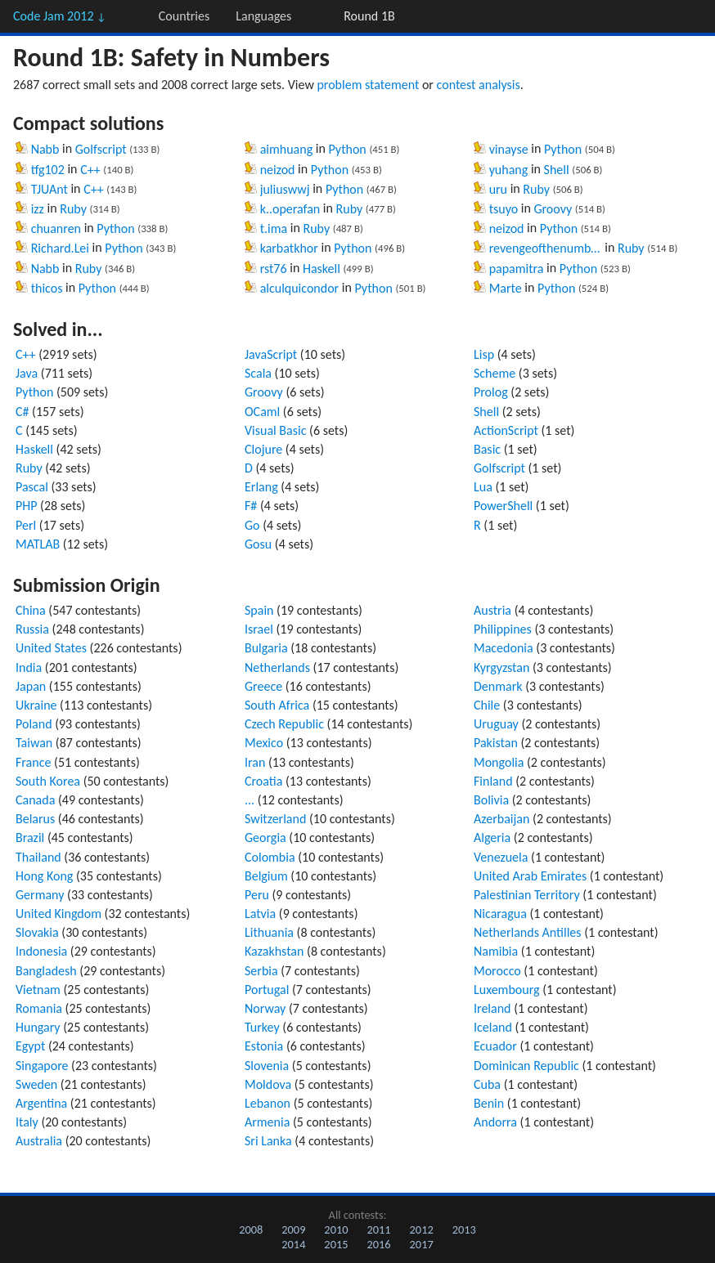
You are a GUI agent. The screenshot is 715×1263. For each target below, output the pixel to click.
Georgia (265, 837)
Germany (40, 894)
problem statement (368, 84)
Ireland (492, 1008)
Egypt (30, 1046)
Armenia (267, 1122)
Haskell (321, 268)
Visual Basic (275, 430)
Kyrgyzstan (501, 667)
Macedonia (503, 648)
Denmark (498, 686)
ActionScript (506, 430)
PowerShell (503, 505)
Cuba (487, 1084)
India (29, 667)
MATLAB (38, 544)
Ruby (73, 209)
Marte (505, 288)
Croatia (263, 781)
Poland (34, 724)
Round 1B (369, 16)
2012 (422, 1229)
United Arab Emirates (530, 876)
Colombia (270, 857)
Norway (265, 1008)
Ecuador (495, 1046)
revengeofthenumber (545, 248)
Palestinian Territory (527, 894)
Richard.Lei (60, 248)
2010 (336, 1229)
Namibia (496, 951)
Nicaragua (500, 913)
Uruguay (496, 724)
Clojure (263, 449)
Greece (263, 686)
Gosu (258, 544)
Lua (483, 487)
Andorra (495, 1122)
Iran (255, 762)
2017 (422, 1244)
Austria (492, 610)
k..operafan (290, 209)
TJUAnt (49, 189)
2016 (378, 1244)
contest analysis (478, 84)
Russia (32, 629)
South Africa (277, 705)
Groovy (552, 209)
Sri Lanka (268, 1141)
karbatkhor (289, 248)
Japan (31, 686)
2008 (251, 1229)
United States (51, 648)
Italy (27, 1122)
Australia (39, 1141)
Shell (556, 169)
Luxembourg (507, 989)
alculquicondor (300, 288)
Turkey (262, 1027)
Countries (184, 16)
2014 (293, 1244)
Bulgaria (266, 648)
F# (251, 505)
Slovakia (37, 932)
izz (37, 209)
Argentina (41, 1103)
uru (498, 189)
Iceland (493, 1027)
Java (27, 373)
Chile (487, 705)
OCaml (262, 411)
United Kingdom (58, 913)
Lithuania (269, 932)
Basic (487, 449)
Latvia (260, 913)
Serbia (261, 971)
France (33, 762)
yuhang (508, 169)
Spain (259, 610)
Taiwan (34, 742)
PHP (27, 505)
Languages (263, 16)
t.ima (274, 228)
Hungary (38, 1027)
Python (115, 228)
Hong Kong (44, 876)
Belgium (266, 876)
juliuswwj (285, 189)
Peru (257, 894)
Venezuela (501, 857)
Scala (258, 373)
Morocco (497, 971)
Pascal (32, 487)
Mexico (264, 742)
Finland (493, 781)
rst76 (273, 268)
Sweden (36, 1084)
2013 (464, 1229)
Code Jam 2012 (59, 16)
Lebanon (267, 1103)
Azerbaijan (501, 818)
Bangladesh (46, 971)
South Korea (48, 781)
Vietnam (38, 989)
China (31, 610)
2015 (336, 1244)
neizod (277, 169)
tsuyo (504, 209)
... (249, 800)
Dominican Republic (526, 1065)
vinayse (508, 149)
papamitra (516, 268)
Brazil (30, 837)
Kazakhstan (274, 951)
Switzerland (275, 818)
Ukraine (36, 705)
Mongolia (499, 762)
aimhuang (286, 149)
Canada (35, 800)
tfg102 (48, 169)
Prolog (491, 392)
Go (252, 525)
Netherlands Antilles (528, 932)
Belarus (35, 818)
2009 (293, 1229)
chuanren (56, 228)
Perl (26, 525)
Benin (489, 1103)
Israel (259, 629)
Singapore (42, 1065)
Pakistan (496, 742)
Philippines (503, 629)
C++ (90, 169)
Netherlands (277, 667)
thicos (47, 288)
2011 (378, 1229)
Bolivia (491, 800)
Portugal (267, 989)
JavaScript (271, 354)
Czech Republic (284, 724)
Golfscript (101, 149)
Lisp (484, 354)
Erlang (261, 487)
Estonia (264, 1046)
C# (22, 411)
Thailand (38, 857)
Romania (39, 1008)
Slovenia (267, 1065)
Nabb (45, 149)
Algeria (492, 837)
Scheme (494, 373)
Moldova (268, 1084)
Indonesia (41, 951)
